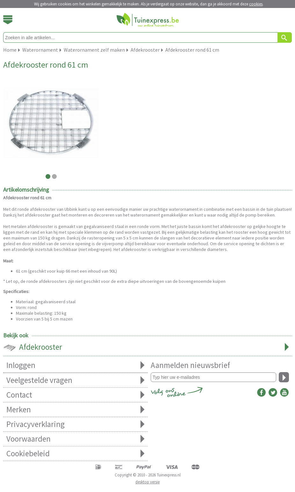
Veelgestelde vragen (75, 380)
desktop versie (147, 482)
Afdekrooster (147, 347)
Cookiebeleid (75, 453)
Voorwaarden (75, 439)
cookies (256, 4)
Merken (75, 409)
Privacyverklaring (75, 424)
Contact (75, 395)
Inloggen (75, 365)
